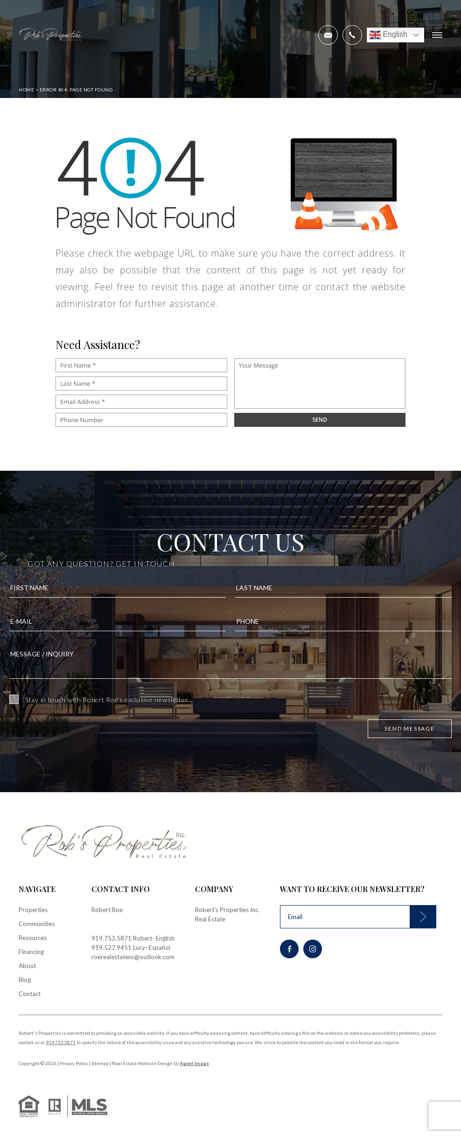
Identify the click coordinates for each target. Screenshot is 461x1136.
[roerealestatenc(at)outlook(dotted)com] (328, 35)
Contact (30, 993)
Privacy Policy (74, 1063)
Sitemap (100, 1063)
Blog (25, 979)
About (27, 965)
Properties (33, 909)
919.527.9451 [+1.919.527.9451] (111, 947)
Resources (33, 937)
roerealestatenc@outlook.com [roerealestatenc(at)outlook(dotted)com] (133, 957)
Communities (37, 923)
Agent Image (194, 1063)
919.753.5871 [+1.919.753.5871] (111, 938)
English (388, 35)
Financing (31, 951)
